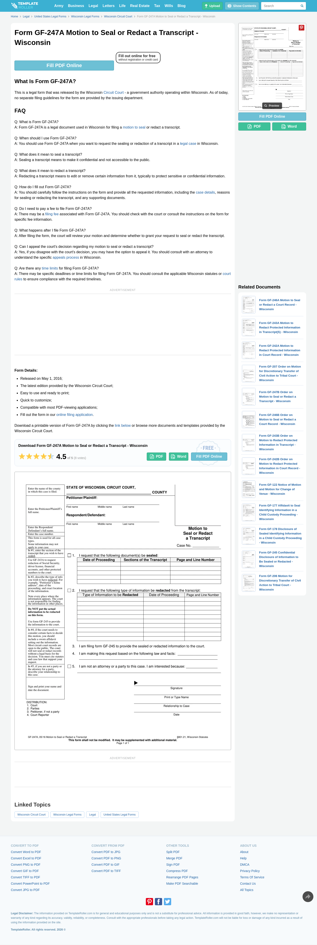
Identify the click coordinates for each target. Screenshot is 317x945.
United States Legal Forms (120, 814)
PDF (156, 456)
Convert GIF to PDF (25, 871)
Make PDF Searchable (182, 883)
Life (122, 6)
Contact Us (248, 883)
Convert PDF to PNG (106, 858)
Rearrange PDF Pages (182, 877)
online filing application (74, 415)
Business (76, 6)
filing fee (52, 214)
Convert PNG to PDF (25, 864)
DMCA (244, 864)
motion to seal (134, 127)
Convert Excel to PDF (26, 858)
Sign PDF (173, 864)
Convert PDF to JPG (106, 852)
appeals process (66, 257)
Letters (109, 6)
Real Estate (139, 6)
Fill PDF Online (64, 65)
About (244, 852)
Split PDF (173, 852)
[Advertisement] (122, 324)
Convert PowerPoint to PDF (30, 883)
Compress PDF (177, 871)
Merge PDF (174, 858)
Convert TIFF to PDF (25, 877)
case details (205, 192)
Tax (157, 6)
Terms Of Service (252, 877)
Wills (169, 6)
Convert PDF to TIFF (106, 871)
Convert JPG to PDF (25, 890)
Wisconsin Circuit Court (31, 814)
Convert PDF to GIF (106, 864)
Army (59, 6)
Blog (181, 6)
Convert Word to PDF (26, 852)
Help (243, 858)
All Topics (246, 890)
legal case (188, 143)
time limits (50, 268)
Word (178, 456)
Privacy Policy (250, 871)
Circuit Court (114, 92)
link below (123, 425)
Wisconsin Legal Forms (67, 814)
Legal (93, 6)
